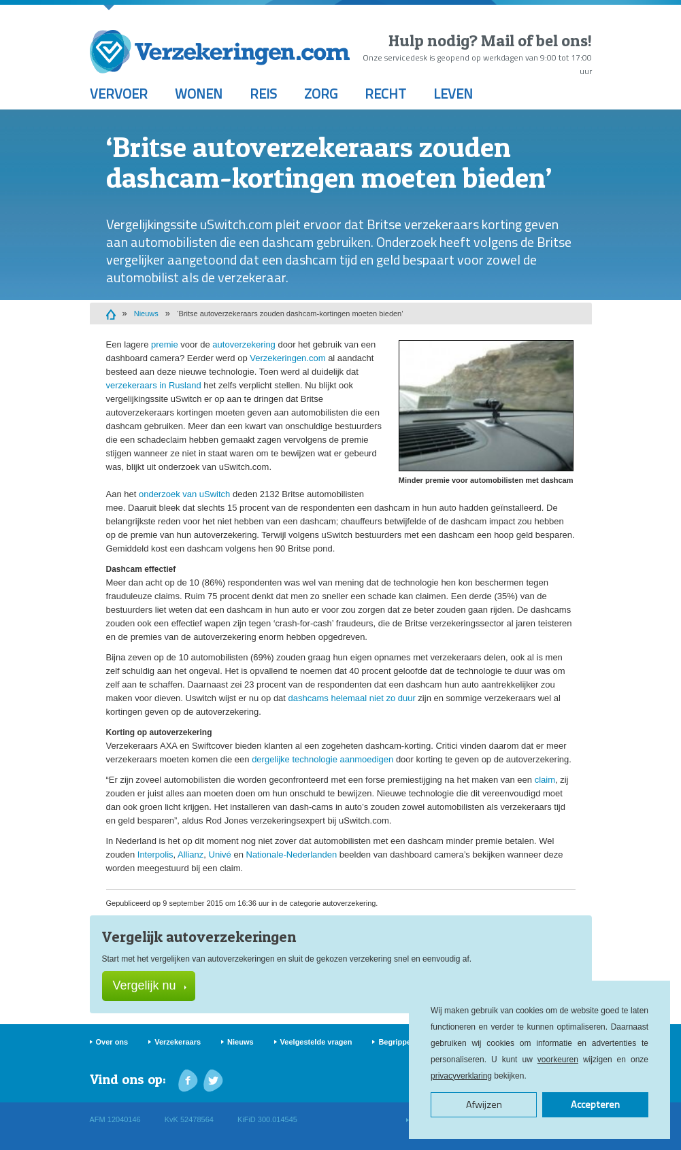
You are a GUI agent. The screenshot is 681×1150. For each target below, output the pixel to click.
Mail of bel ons (534, 40)
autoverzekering (244, 344)
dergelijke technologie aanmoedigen (322, 759)
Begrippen (396, 1042)
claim (545, 780)
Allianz (190, 854)
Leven (453, 93)
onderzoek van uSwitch (184, 494)
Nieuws (146, 313)
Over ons (112, 1042)
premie (164, 344)
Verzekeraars (177, 1042)
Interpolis (155, 854)
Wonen (198, 93)
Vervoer (119, 93)
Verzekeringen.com (287, 358)
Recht (385, 93)
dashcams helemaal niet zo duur (352, 698)
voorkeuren (557, 1059)
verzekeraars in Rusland (153, 385)
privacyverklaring (461, 1076)
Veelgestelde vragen (316, 1042)
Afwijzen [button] (484, 1104)
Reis (263, 93)
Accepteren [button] (595, 1104)
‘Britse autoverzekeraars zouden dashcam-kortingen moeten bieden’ (290, 313)
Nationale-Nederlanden (291, 854)
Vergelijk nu (149, 985)
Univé (220, 854)
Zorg (320, 93)
